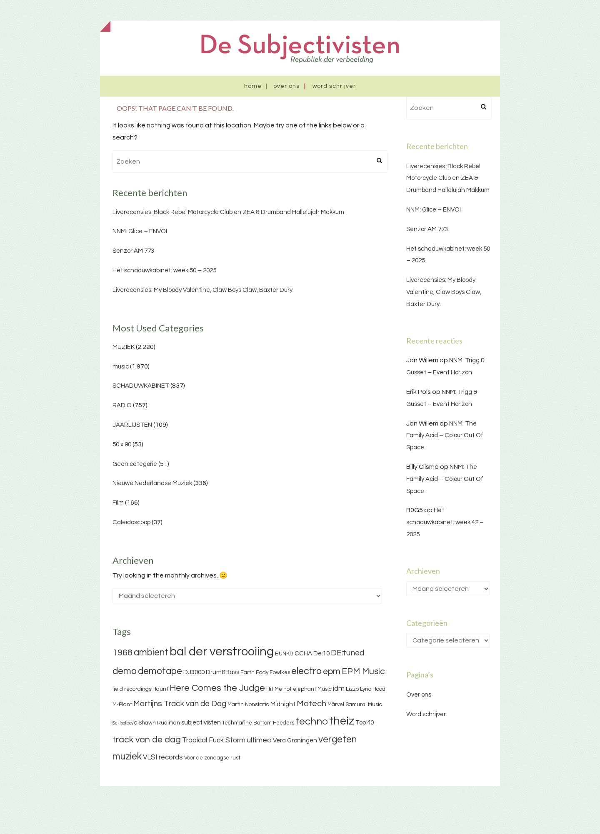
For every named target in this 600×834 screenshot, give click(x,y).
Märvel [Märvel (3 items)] (336, 704)
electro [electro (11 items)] (306, 671)
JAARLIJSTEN (132, 425)
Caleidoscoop (131, 522)
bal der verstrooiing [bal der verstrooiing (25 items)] (222, 651)
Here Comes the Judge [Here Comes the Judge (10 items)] (217, 688)
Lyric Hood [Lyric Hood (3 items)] (372, 689)
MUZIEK (123, 347)
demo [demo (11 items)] (124, 671)
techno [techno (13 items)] (311, 721)
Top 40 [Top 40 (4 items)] (364, 722)
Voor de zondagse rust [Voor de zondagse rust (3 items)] (212, 758)
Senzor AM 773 (133, 251)
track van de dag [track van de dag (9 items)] (146, 739)
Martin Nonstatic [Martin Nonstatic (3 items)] (248, 704)
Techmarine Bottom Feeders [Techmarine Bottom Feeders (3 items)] (258, 723)
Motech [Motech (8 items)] (311, 704)
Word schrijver (334, 86)
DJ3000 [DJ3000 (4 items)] (194, 672)
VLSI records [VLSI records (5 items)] (163, 757)
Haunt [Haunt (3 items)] (160, 689)
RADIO (122, 405)
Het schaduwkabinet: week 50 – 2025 (164, 270)
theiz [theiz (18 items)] (341, 721)
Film (118, 503)
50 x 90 (121, 444)
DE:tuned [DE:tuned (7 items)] (347, 653)
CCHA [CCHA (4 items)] (303, 653)
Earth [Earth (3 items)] (247, 672)
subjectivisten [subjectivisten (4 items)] (201, 722)
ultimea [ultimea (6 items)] (259, 740)
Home (253, 86)
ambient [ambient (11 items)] (151, 652)
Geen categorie (134, 464)
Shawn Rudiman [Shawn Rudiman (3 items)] (159, 723)
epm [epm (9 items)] (331, 671)
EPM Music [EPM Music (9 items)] (363, 671)
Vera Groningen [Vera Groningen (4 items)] (295, 740)
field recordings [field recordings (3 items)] (131, 689)
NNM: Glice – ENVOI (139, 231)
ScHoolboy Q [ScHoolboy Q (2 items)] (124, 723)
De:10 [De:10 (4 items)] (321, 653)
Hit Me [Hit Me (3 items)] (274, 689)
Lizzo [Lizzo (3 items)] (352, 689)
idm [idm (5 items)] (339, 688)
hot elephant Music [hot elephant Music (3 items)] (307, 689)
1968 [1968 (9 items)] (122, 652)
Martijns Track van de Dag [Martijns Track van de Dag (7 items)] (179, 704)
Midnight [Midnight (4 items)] (282, 704)
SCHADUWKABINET (140, 386)
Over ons (286, 86)
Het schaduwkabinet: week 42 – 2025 (445, 522)
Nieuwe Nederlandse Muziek (152, 483)
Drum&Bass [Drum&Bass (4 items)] (222, 672)
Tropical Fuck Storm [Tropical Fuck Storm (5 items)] (213, 740)
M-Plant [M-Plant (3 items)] (122, 704)
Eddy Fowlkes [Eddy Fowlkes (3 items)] (273, 672)
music (120, 366)
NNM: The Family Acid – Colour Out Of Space (444, 436)
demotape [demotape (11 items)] (160, 671)
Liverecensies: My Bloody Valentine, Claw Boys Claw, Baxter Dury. (203, 290)
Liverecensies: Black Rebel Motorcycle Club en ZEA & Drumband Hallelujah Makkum (228, 212)
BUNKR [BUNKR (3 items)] (284, 654)
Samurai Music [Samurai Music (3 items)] (363, 704)
